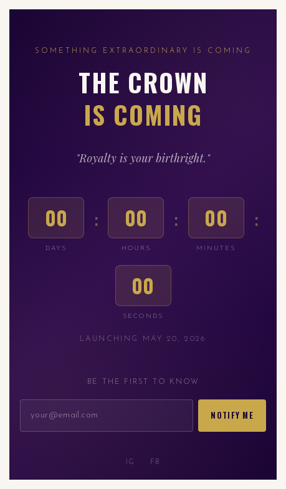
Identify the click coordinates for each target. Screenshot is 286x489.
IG (130, 462)
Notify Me (232, 415)
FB (155, 462)
